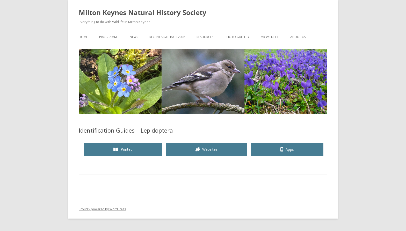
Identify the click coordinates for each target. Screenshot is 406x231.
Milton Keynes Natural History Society (142, 12)
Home (83, 37)
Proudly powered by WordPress (102, 209)
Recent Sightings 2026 (167, 37)
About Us (298, 37)
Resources (205, 37)
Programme (108, 37)
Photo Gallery (237, 37)
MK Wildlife (270, 37)
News (134, 37)
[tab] (123, 149)
